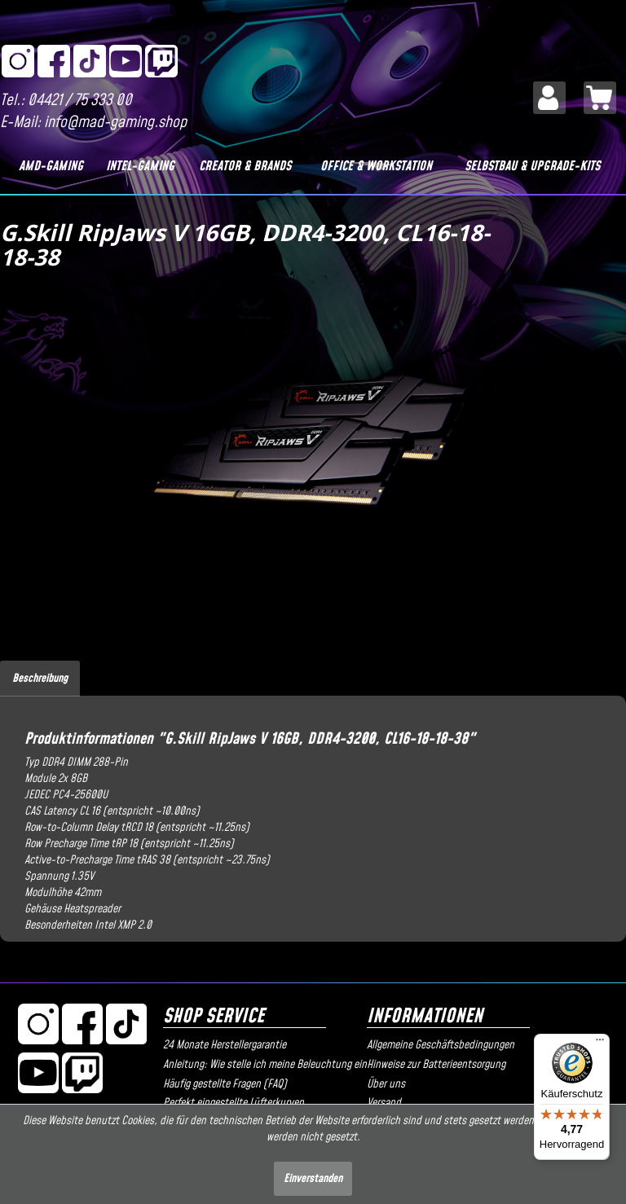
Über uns (386, 1084)
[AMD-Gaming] (51, 166)
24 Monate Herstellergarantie (224, 1045)
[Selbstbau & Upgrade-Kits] (532, 166)
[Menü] (600, 1043)
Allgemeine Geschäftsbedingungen (440, 1045)
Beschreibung (40, 678)
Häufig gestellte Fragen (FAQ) (225, 1084)
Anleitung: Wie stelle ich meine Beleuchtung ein (261, 1065)
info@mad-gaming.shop (115, 123)
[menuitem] (549, 97)
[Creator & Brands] (245, 166)
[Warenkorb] (600, 97)
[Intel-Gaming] (140, 166)
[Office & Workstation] (376, 166)
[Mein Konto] (549, 97)
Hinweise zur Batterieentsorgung (436, 1065)
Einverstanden (313, 1179)
